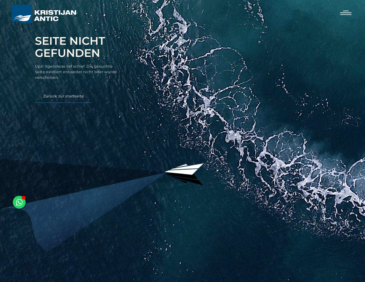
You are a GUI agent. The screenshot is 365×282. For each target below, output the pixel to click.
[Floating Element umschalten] (19, 202)
